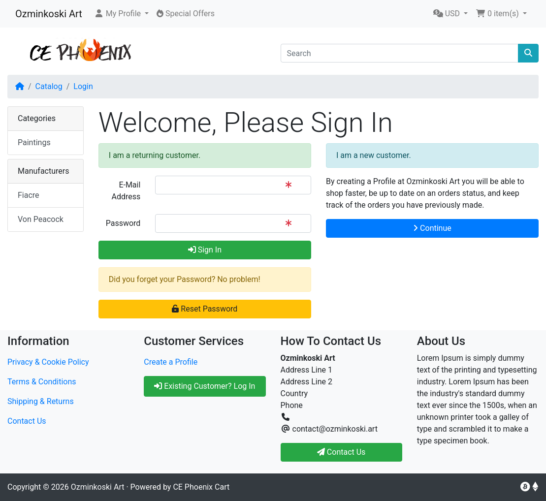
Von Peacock (41, 219)
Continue (432, 228)
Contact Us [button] (341, 452)
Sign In (205, 249)
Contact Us (26, 421)
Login (83, 86)
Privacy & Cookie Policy (48, 362)
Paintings (34, 142)
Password (123, 223)
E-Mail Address (126, 190)
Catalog (49, 86)
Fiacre (28, 195)
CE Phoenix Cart (201, 487)
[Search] (400, 53)
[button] (121, 14)
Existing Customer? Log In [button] (204, 386)
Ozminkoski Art (48, 14)
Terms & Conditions (41, 381)
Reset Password (204, 308)
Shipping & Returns (40, 401)
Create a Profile (170, 362)
